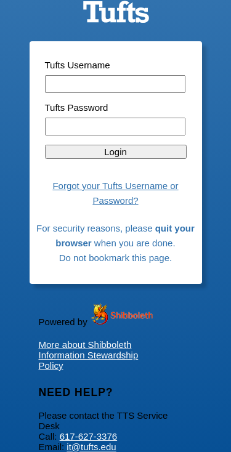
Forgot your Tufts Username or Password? (115, 193)
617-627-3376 (88, 436)
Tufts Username (77, 65)
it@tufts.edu (91, 447)
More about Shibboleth (85, 344)
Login (115, 152)
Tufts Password (76, 107)
